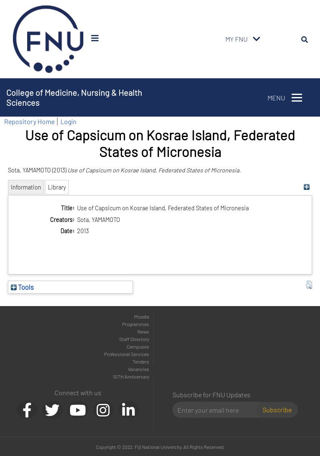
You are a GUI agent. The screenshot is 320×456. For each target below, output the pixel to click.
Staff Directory (134, 339)
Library (57, 187)
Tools (22, 287)
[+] (307, 187)
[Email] (217, 410)
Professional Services (126, 354)
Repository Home (29, 121)
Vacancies (138, 369)
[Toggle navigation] (257, 39)
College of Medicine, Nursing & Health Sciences (74, 97)
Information (26, 187)
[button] (309, 285)
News (143, 331)
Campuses (138, 346)
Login (68, 121)
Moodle (141, 316)
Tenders (140, 361)
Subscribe (277, 410)
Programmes (135, 324)
